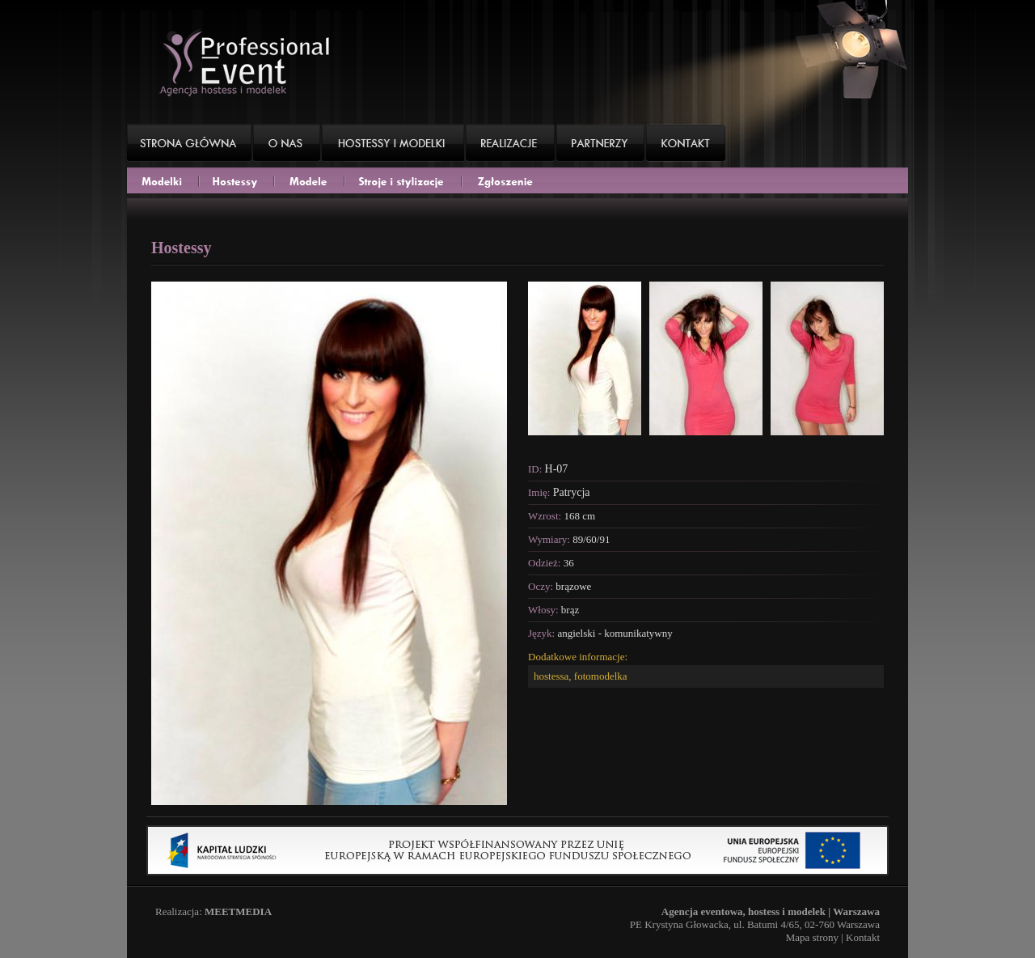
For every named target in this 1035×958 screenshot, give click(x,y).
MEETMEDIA (238, 911)
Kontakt (863, 937)
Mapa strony (812, 937)
